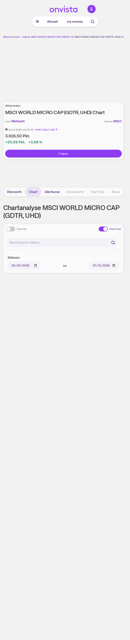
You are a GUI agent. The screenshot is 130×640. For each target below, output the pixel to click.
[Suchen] (113, 242)
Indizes (26, 37)
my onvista (75, 21)
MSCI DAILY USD (47, 129)
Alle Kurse (52, 192)
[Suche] (92, 22)
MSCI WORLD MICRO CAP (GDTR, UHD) (54, 37)
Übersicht (14, 192)
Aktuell (52, 21)
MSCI (117, 121)
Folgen (63, 153)
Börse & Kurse (11, 37)
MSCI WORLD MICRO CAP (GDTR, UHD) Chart (101, 37)
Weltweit (18, 121)
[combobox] (62, 242)
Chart (33, 192)
